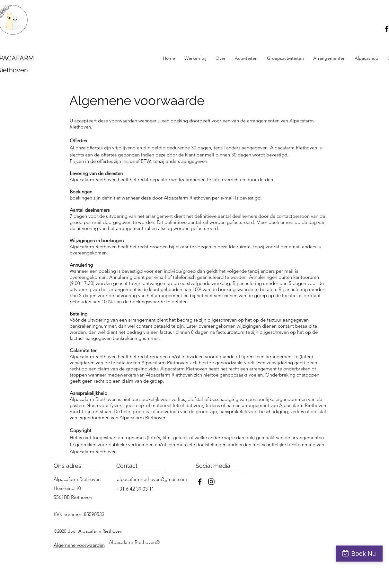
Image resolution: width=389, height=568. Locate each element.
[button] (246, 58)
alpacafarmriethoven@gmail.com (152, 479)
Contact (126, 465)
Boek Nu (363, 553)
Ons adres (67, 465)
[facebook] (200, 481)
